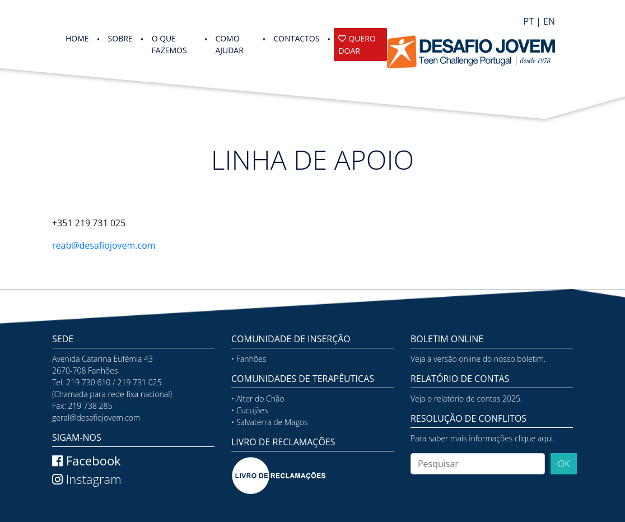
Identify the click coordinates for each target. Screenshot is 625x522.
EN (549, 21)
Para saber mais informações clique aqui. (482, 438)
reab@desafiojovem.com (104, 245)
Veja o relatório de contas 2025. (466, 398)
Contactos (296, 38)
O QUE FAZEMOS (169, 44)
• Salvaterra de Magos (269, 422)
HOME (77, 38)
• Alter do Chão (257, 398)
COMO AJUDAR (229, 44)
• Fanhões (248, 358)
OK (564, 464)
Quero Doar (356, 44)
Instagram (87, 478)
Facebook (86, 460)
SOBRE (120, 38)
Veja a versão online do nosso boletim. (478, 358)
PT (529, 21)
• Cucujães (249, 410)
